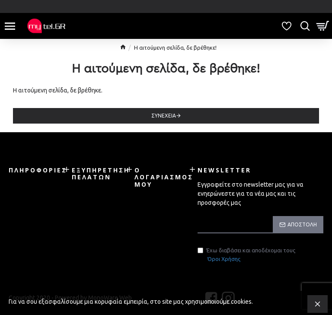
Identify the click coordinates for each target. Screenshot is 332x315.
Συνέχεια (163, 115)
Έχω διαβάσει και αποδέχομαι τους (246, 255)
